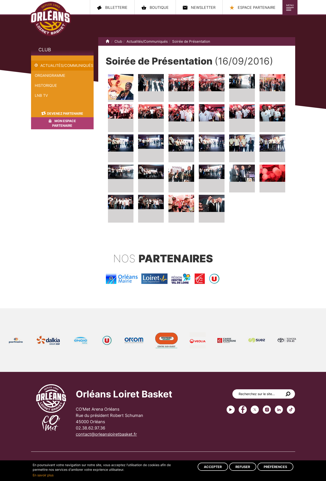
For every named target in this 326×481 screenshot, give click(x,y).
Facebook (243, 410)
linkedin (279, 410)
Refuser (242, 467)
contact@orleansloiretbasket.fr (106, 434)
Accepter (213, 467)
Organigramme (50, 75)
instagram (267, 410)
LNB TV (41, 95)
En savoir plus (43, 475)
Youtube (231, 410)
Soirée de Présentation (51, 58)
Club (44, 49)
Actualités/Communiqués (66, 65)
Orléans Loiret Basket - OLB (50, 18)
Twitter (255, 410)
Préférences (275, 467)
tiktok (291, 410)
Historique (46, 85)
